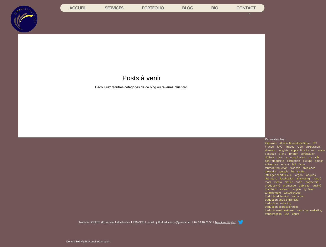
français (295, 167)
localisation (287, 178)
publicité (304, 185)
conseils (314, 157)
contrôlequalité (274, 160)
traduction (297, 196)
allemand (270, 150)
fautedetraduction (276, 167)
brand (282, 153)
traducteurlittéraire (277, 196)
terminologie (273, 192)
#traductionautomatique (294, 143)
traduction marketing (278, 203)
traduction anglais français (281, 199)
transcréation (273, 213)
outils (299, 182)
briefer (293, 153)
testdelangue (292, 192)
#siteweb (271, 143)
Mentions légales (225, 222)
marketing (303, 178)
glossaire (271, 171)
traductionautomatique (279, 210)
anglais (283, 150)
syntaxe (309, 189)
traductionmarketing (309, 210)
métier (289, 182)
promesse (289, 185)
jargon (299, 175)
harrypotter (298, 171)
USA (300, 146)
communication (296, 157)
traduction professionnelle (282, 206)
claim (280, 157)
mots (268, 182)
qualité (316, 185)
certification (308, 153)
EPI (315, 143)
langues (311, 175)
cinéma (269, 157)
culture (307, 160)
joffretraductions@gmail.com (173, 222)
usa (287, 213)
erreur (285, 164)
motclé (317, 178)
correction (293, 160)
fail (294, 164)
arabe (321, 150)
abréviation (313, 146)
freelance (309, 167)
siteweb (284, 189)
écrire (296, 213)
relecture (271, 189)
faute (302, 164)
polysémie (312, 182)
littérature (271, 178)
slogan (296, 189)
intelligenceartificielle (278, 175)
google (283, 171)
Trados (289, 146)
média (278, 182)
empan (319, 160)
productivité (272, 185)
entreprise (271, 164)
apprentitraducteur (303, 150)
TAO (280, 146)
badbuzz (270, 153)
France (269, 146)
